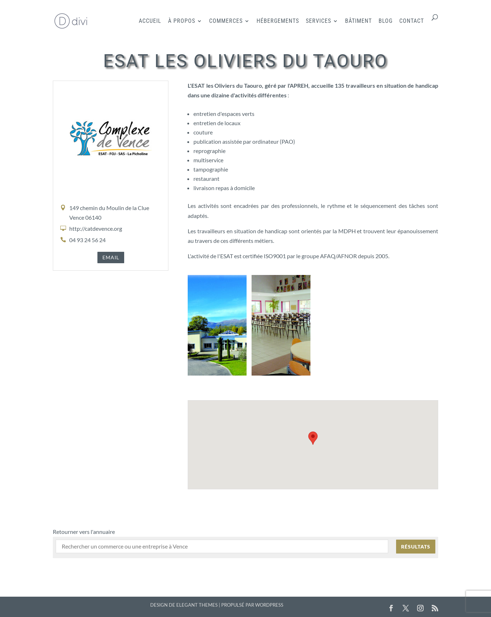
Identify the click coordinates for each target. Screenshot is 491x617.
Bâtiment (358, 21)
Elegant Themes (197, 605)
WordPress (269, 605)
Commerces (226, 21)
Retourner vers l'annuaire (84, 531)
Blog (386, 21)
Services (318, 21)
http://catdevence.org (95, 228)
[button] (313, 438)
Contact (411, 21)
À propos (181, 21)
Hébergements (278, 21)
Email (110, 257)
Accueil (150, 21)
